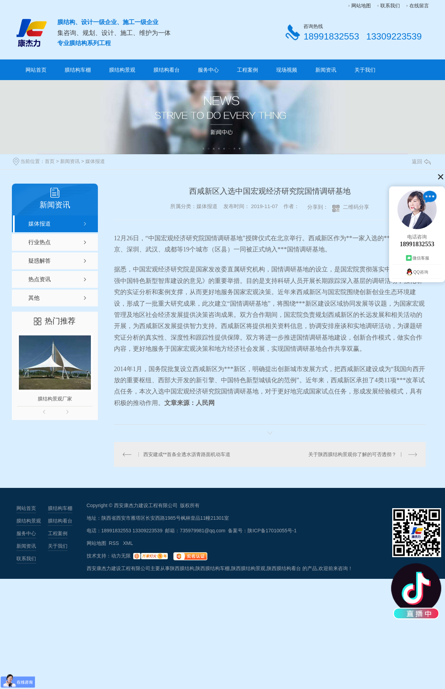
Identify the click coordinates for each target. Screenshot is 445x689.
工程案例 (247, 70)
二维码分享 (356, 207)
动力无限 (121, 556)
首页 (50, 161)
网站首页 (36, 70)
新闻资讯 (325, 70)
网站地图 (361, 5)
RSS (114, 543)
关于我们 (364, 70)
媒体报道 (95, 161)
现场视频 (286, 70)
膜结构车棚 (78, 70)
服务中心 (208, 70)
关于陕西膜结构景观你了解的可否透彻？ (352, 454)
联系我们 (390, 5)
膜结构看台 (166, 70)
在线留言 (419, 5)
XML (128, 543)
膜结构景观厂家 (55, 399)
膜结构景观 (122, 70)
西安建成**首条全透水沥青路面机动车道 (186, 454)
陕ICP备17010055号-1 (271, 530)
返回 (421, 161)
